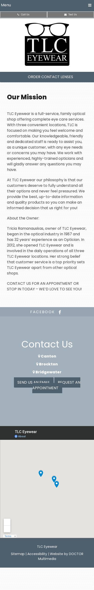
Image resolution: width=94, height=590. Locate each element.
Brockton (47, 364)
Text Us (70, 14)
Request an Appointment (56, 385)
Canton (47, 356)
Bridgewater (47, 372)
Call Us (23, 14)
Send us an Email (33, 382)
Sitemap (18, 554)
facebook (47, 312)
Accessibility (37, 554)
